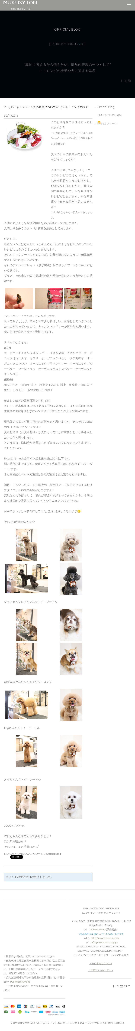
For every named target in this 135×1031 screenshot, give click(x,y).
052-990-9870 (97, 929)
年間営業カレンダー (101, 970)
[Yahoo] (129, 986)
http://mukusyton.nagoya (105, 938)
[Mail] (125, 986)
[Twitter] (117, 986)
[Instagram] (121, 986)
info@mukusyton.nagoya (104, 942)
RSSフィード (109, 123)
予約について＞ (104, 963)
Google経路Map (20, 981)
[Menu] (128, 5)
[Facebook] (113, 986)
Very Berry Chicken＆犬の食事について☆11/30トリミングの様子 (46, 107)
